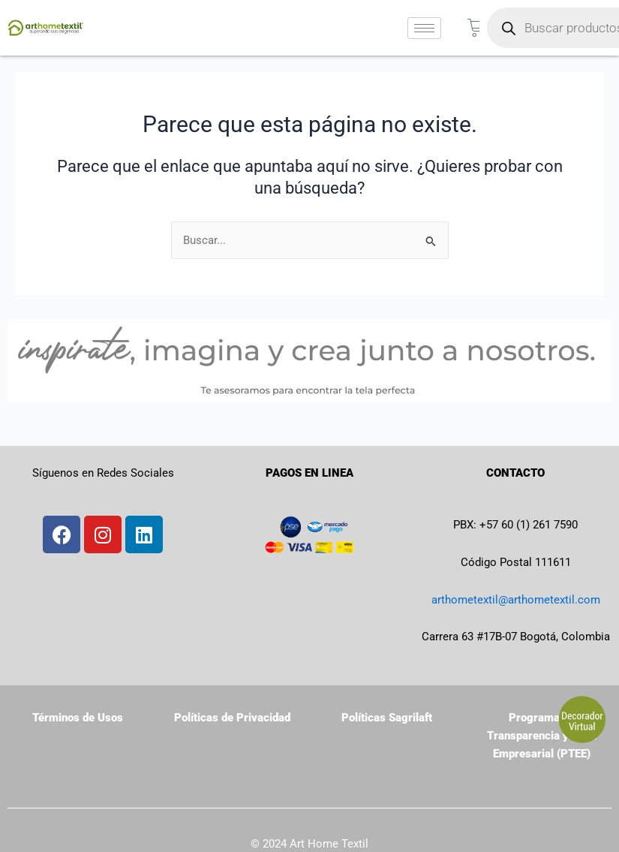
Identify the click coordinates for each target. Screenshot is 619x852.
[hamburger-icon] (424, 28)
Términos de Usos (77, 717)
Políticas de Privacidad (232, 717)
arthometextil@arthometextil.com (515, 600)
